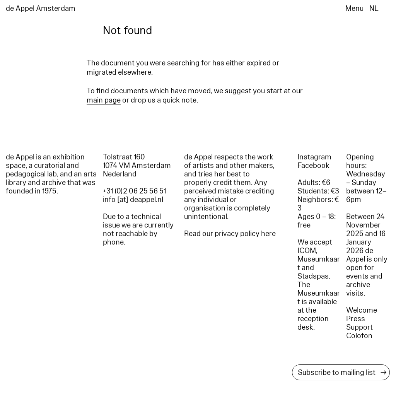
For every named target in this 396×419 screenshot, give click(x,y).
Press (355, 319)
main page (104, 100)
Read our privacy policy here (230, 234)
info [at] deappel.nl (133, 200)
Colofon (359, 336)
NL (374, 8)
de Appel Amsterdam (40, 8)
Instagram (314, 157)
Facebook (313, 166)
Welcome (361, 310)
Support (359, 327)
